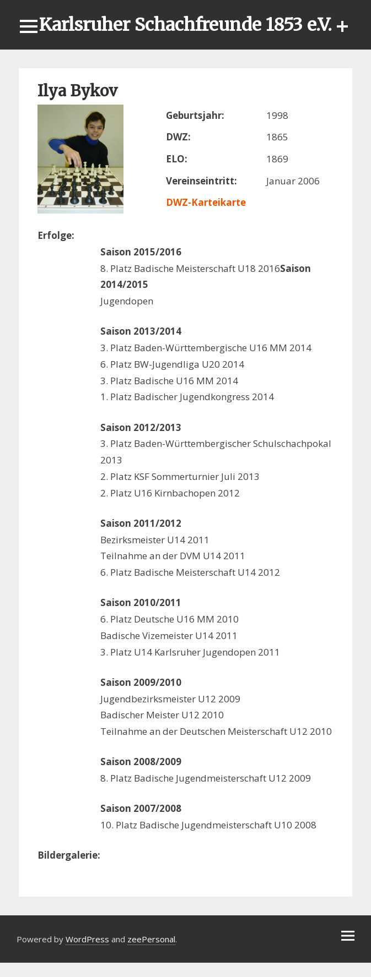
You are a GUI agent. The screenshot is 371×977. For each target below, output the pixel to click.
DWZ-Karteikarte (206, 202)
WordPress (87, 939)
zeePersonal (151, 939)
